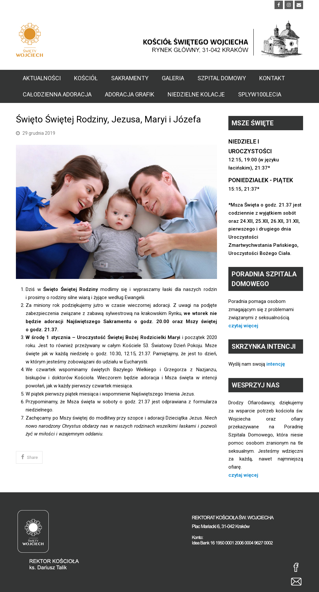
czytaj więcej (243, 326)
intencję (275, 364)
